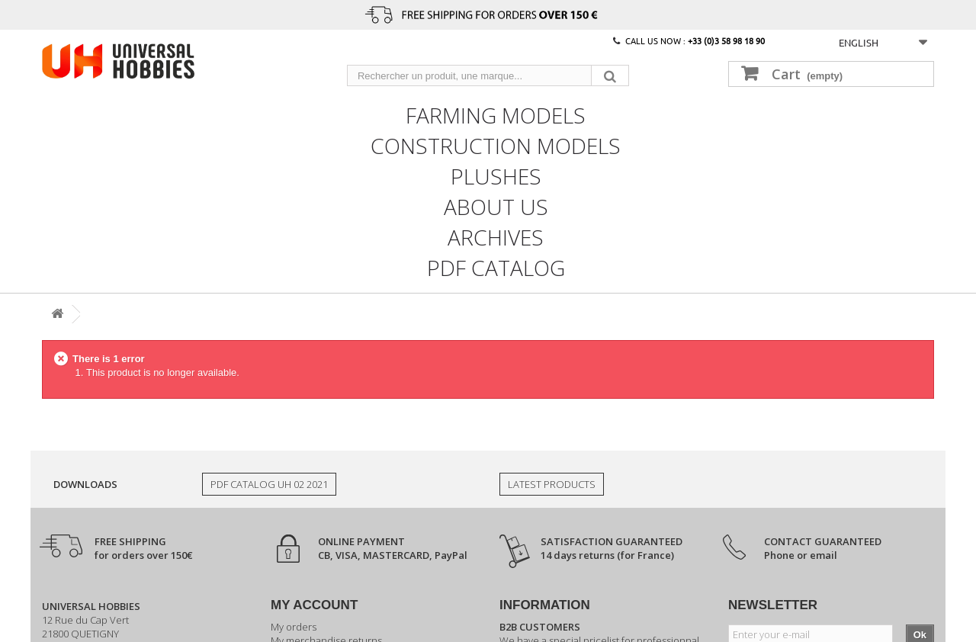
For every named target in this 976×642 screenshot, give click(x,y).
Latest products (552, 484)
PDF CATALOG (496, 266)
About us (496, 205)
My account (314, 605)
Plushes (496, 175)
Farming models (496, 114)
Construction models (496, 144)
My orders (293, 627)
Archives (496, 236)
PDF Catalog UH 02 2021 (269, 484)
